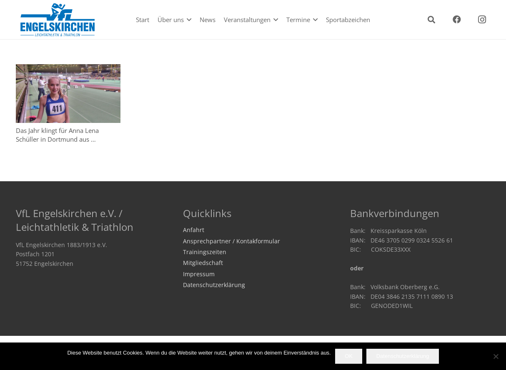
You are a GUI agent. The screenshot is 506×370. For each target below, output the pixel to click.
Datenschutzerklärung (214, 285)
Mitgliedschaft (203, 263)
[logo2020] (58, 20)
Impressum (199, 274)
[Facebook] (456, 19)
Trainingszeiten (204, 252)
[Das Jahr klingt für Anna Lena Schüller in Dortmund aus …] (68, 93)
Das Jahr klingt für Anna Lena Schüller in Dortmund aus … (57, 134)
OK (349, 356)
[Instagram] (482, 19)
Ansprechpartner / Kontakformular (231, 241)
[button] (187, 19)
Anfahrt (193, 230)
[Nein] (495, 356)
